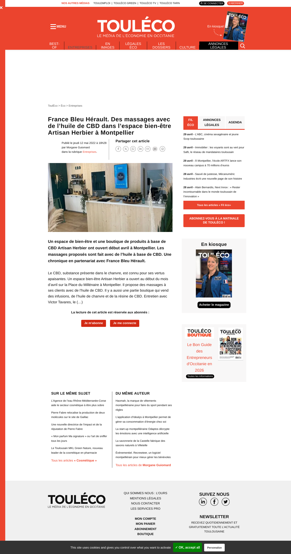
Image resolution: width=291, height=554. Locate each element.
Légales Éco (133, 47)
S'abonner (235, 3)
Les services (145, 516)
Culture (187, 49)
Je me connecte (125, 324)
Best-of (54, 47)
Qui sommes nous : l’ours (145, 500)
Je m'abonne (93, 324)
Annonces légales (218, 47)
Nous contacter (145, 510)
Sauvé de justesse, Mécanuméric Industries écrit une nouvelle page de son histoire (210, 180)
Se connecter (212, 3)
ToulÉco (53, 107)
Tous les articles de (144, 472)
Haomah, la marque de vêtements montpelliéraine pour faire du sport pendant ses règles (142, 412)
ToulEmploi (100, 3)
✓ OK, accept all (187, 547)
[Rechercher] (242, 47)
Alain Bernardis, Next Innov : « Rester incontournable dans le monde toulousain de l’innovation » (213, 198)
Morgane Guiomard (79, 148)
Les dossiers (161, 47)
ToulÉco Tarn (168, 3)
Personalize (214, 547)
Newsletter (214, 524)
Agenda (235, 124)
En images (108, 47)
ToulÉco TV (146, 3)
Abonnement (145, 536)
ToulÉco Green (123, 3)
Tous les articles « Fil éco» (214, 211)
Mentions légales (145, 505)
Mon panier (145, 531)
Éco (63, 107)
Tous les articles (75, 468)
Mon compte (145, 526)
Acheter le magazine (214, 312)
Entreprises (80, 48)
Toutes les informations (200, 383)
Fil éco (190, 124)
